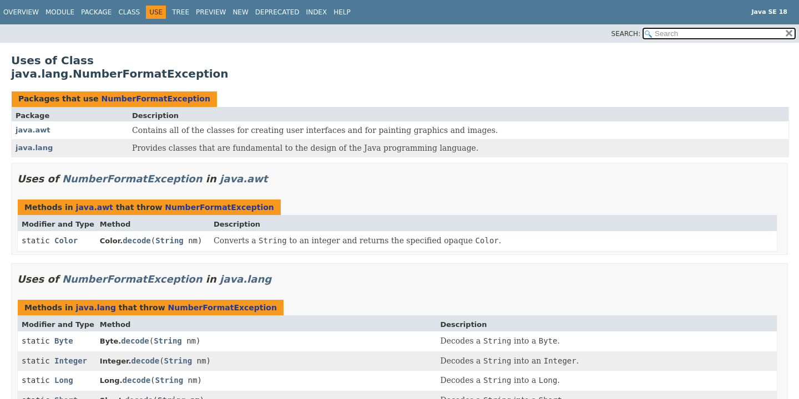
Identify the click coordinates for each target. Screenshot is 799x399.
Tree (180, 12)
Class (129, 12)
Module (59, 12)
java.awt (33, 130)
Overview (21, 12)
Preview (211, 12)
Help (342, 12)
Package (96, 12)
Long (63, 380)
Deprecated (277, 12)
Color (66, 240)
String (169, 240)
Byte (63, 340)
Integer (70, 360)
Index (316, 12)
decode (137, 240)
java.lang (34, 148)
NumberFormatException (155, 98)
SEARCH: (626, 34)
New (240, 12)
